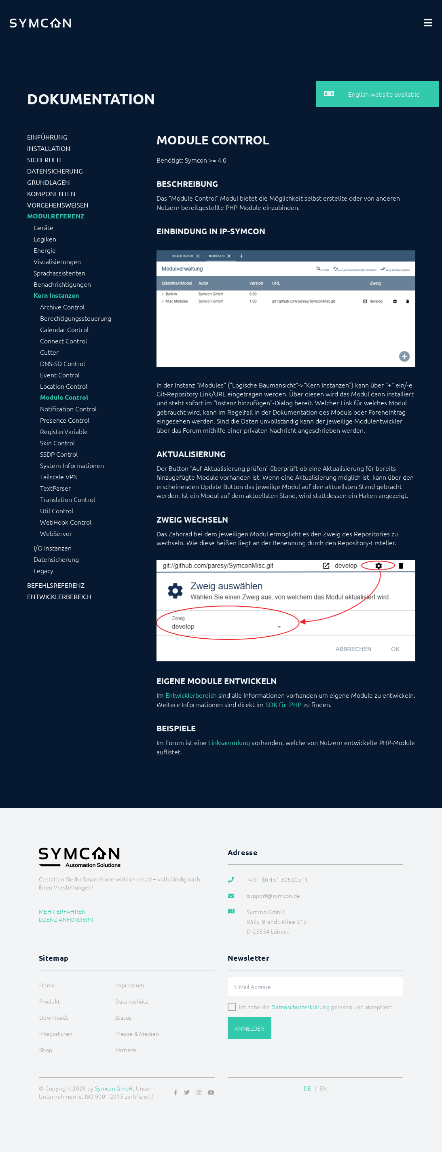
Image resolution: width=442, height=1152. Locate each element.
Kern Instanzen (56, 295)
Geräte (43, 227)
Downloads (54, 1017)
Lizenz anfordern (66, 919)
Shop (45, 1050)
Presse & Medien (137, 1033)
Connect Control (63, 341)
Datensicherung (55, 171)
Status (123, 1017)
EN (323, 1088)
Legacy (43, 570)
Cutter (49, 352)
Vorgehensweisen (58, 205)
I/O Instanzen (53, 548)
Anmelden (249, 1028)
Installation (48, 148)
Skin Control (57, 442)
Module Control (64, 397)
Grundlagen (48, 182)
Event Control (60, 375)
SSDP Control (59, 454)
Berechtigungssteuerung (75, 318)
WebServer (56, 533)
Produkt (49, 1001)
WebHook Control (65, 522)
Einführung (47, 137)
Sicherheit (44, 159)
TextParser (55, 488)
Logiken (45, 239)
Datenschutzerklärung (300, 1007)
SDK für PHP (283, 704)
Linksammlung (229, 742)
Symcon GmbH (114, 1088)
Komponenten (51, 193)
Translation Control (67, 499)
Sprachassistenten (59, 273)
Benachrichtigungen (62, 284)
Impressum (129, 985)
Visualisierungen (57, 261)
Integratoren (55, 1033)
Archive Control (62, 307)
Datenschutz (131, 1001)
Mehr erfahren (62, 911)
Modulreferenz (56, 216)
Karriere (125, 1050)
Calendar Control (64, 329)
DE (307, 1088)
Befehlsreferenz (56, 585)
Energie (45, 250)
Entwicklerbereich (59, 596)
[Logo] (40, 23)
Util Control (56, 510)
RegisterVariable (64, 431)
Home (47, 985)
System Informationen (72, 465)
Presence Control (64, 420)
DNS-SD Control (62, 363)
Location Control (63, 386)
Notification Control (68, 408)
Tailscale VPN (59, 476)
